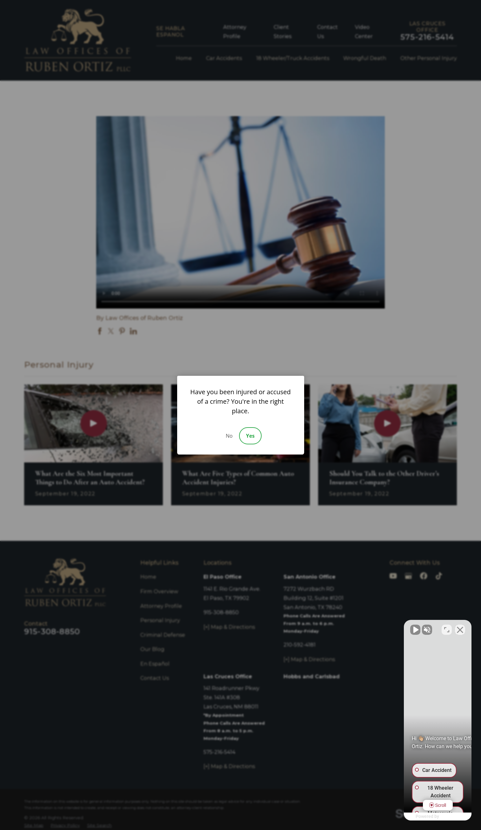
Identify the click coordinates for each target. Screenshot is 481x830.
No (229, 435)
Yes (250, 435)
